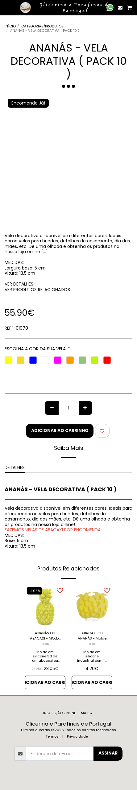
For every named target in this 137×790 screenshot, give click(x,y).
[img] (45, 605)
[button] (7, 7)
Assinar (108, 753)
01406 (46, 644)
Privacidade (77, 736)
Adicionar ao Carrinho (60, 430)
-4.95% (34, 590)
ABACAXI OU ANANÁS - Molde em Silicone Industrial (92, 636)
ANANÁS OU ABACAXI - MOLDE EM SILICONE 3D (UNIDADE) (45, 636)
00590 (92, 644)
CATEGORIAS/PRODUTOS (42, 26)
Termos (52, 736)
